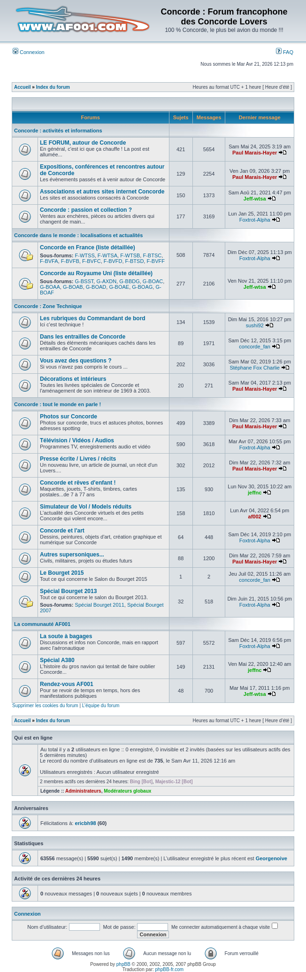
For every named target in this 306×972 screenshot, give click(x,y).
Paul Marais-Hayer (254, 152)
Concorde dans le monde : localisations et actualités (78, 235)
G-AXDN (106, 281)
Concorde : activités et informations (58, 130)
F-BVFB (70, 261)
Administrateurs (83, 791)
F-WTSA (107, 255)
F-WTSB (130, 255)
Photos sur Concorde (68, 416)
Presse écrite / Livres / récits (78, 458)
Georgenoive (271, 858)
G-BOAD (96, 287)
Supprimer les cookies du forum (45, 705)
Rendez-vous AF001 (66, 684)
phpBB (123, 964)
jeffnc (254, 492)
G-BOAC (153, 281)
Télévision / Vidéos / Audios (77, 440)
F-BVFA (49, 261)
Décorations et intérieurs (73, 379)
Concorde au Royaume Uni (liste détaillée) (96, 273)
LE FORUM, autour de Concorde (83, 142)
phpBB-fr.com (169, 969)
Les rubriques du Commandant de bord (92, 318)
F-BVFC (91, 261)
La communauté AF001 (42, 624)
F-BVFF (155, 261)
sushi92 (255, 325)
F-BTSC (152, 255)
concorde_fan (254, 346)
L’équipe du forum (101, 705)
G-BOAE (119, 287)
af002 (254, 516)
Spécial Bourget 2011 (99, 605)
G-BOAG (142, 287)
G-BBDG (129, 281)
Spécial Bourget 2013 (68, 591)
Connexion (29, 52)
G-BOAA (50, 287)
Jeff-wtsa (255, 198)
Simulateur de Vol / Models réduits (85, 506)
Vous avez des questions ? (75, 360)
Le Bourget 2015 (62, 573)
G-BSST (84, 281)
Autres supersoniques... (72, 554)
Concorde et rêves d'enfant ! (78, 482)
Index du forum (53, 87)
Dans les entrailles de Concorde (82, 336)
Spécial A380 (57, 660)
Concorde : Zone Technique (48, 306)
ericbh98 (85, 823)
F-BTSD (134, 261)
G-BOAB (73, 287)
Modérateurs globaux (127, 791)
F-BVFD (113, 261)
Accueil (22, 87)
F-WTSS (85, 255)
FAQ (284, 52)
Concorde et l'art (62, 530)
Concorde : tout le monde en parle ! (57, 404)
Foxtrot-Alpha (254, 220)
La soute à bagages (66, 636)
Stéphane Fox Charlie (254, 367)
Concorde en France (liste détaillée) (87, 247)
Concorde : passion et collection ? (86, 210)
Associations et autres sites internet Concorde (102, 191)
